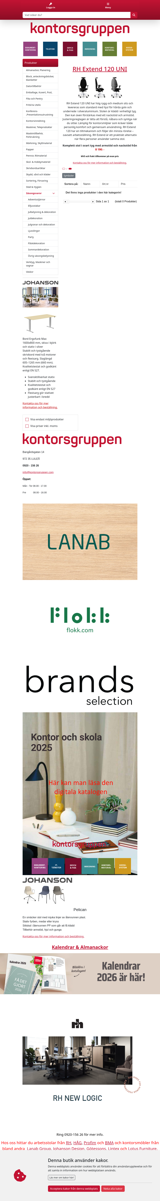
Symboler (69, 175)
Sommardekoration (38, 249)
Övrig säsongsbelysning (41, 255)
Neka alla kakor (113, 1188)
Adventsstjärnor (36, 199)
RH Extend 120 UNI (100, 69)
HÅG (77, 1142)
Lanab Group (39, 1148)
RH (68, 1142)
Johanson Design (68, 1148)
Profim (90, 1142)
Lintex (113, 1148)
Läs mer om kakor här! (61, 1177)
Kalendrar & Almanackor (80, 947)
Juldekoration (35, 218)
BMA (109, 1142)
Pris (123, 184)
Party (31, 237)
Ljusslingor (34, 230)
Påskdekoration (36, 243)
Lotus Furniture (142, 1148)
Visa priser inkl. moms (44, 426)
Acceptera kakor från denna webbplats (74, 1188)
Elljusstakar (34, 205)
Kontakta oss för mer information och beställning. (100, 162)
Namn (86, 184)
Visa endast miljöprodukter (47, 419)
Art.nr (105, 184)
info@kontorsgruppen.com (38, 472)
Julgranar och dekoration (41, 224)
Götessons (96, 1148)
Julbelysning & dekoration (42, 212)
